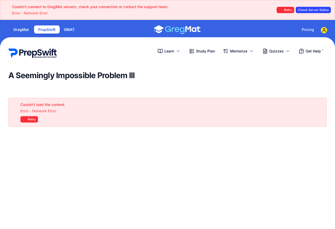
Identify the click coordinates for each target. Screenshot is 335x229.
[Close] (319, 104)
